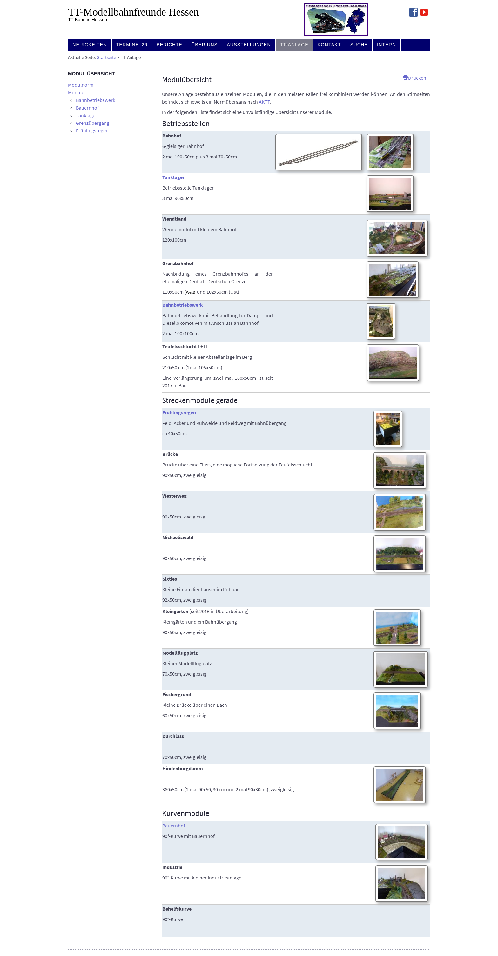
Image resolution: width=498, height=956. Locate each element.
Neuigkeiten (89, 44)
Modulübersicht (187, 79)
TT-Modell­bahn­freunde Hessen (133, 12)
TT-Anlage (294, 44)
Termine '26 (132, 44)
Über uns (205, 44)
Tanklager (86, 115)
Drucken (414, 78)
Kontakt (329, 44)
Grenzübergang (92, 123)
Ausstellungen (249, 44)
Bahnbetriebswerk (95, 100)
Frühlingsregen (92, 130)
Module (76, 92)
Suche (359, 44)
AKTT (264, 101)
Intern (386, 44)
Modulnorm (80, 85)
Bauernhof (87, 107)
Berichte (169, 44)
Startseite (106, 57)
